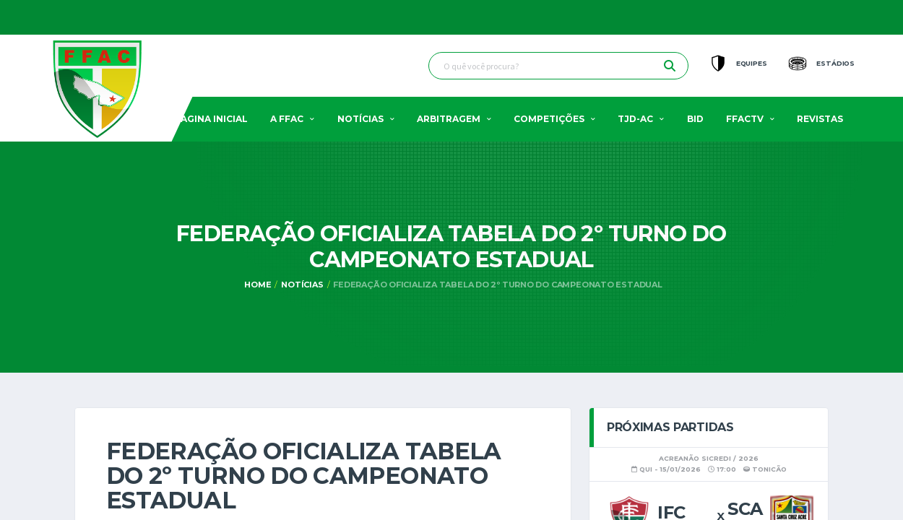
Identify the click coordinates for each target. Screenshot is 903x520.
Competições (549, 118)
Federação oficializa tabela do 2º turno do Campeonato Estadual (497, 285)
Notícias (360, 118)
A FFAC (286, 118)
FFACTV (745, 118)
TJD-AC (635, 118)
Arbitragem (448, 118)
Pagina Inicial (211, 118)
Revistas (820, 118)
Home (257, 285)
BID (695, 118)
